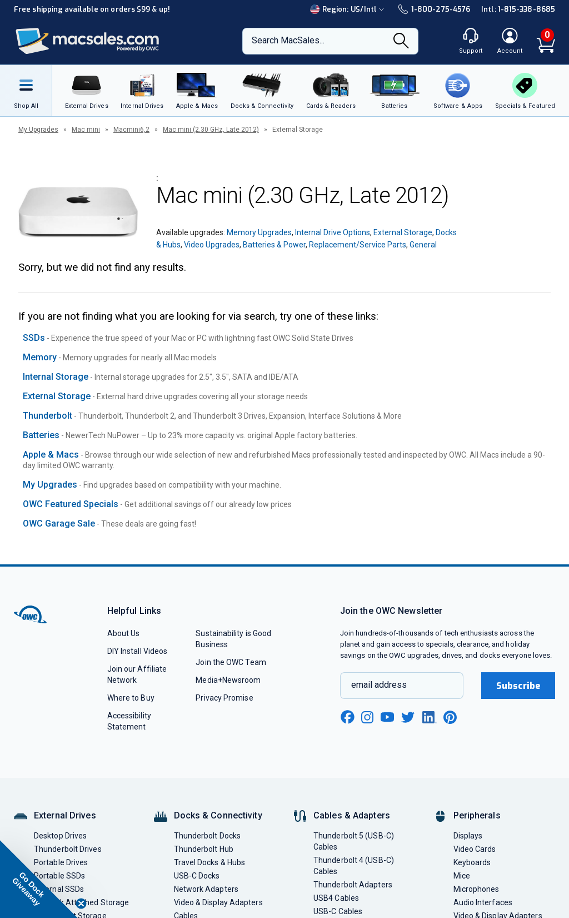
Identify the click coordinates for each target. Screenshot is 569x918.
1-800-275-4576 (434, 9)
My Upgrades (38, 129)
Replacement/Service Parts (357, 244)
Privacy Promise (224, 697)
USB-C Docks (197, 875)
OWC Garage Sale (59, 523)
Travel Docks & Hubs (210, 862)
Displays (468, 835)
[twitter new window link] (408, 716)
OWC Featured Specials (70, 504)
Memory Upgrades (259, 232)
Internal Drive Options (332, 232)
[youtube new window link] (387, 717)
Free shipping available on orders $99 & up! (92, 9)
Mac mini (86, 129)
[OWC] (88, 41)
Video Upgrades (211, 244)
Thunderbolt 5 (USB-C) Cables (353, 841)
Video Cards (474, 849)
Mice (461, 875)
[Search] (401, 41)
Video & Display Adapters (218, 902)
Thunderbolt (47, 415)
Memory (40, 357)
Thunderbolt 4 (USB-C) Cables (353, 866)
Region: (348, 9)
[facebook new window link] (347, 717)
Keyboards (472, 862)
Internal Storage (55, 376)
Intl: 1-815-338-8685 (518, 9)
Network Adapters (206, 889)
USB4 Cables (336, 898)
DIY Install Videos (137, 651)
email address (379, 684)
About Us (123, 633)
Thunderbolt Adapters (352, 884)
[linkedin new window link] (429, 717)
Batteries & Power (274, 244)
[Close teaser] (81, 903)
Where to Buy (130, 697)
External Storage (402, 232)
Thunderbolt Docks (207, 835)
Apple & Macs (51, 454)
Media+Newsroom (228, 680)
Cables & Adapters (351, 815)
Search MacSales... (288, 40)
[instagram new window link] (367, 717)
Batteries (41, 435)
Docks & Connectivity (218, 815)
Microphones (476, 889)
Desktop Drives (60, 835)
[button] (39, 879)
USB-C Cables (337, 911)
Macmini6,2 (131, 129)
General (423, 244)
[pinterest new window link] (450, 717)
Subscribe (518, 686)
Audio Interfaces (482, 902)
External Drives (65, 815)
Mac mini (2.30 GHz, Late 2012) (211, 129)
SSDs (34, 338)
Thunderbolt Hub (203, 849)
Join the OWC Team (231, 662)
